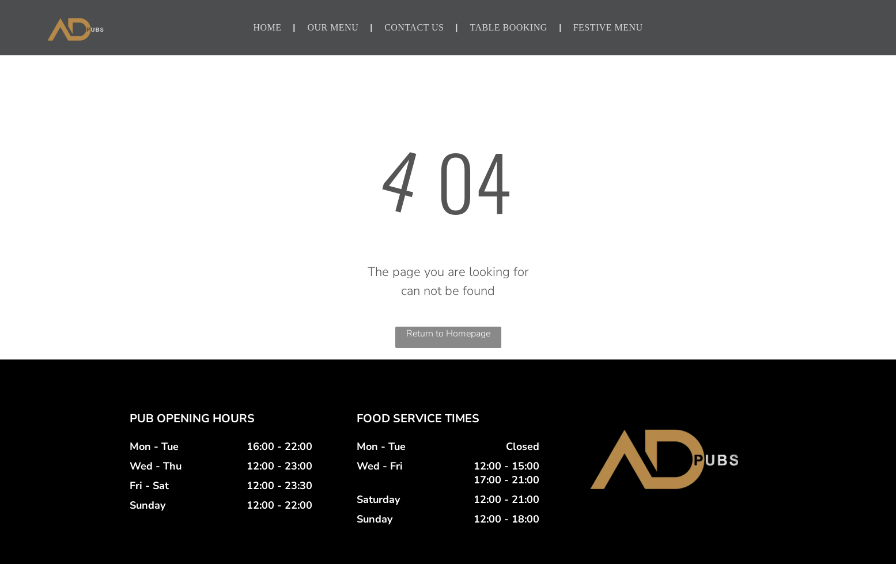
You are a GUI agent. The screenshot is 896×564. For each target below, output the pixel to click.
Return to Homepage (448, 333)
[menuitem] (268, 27)
